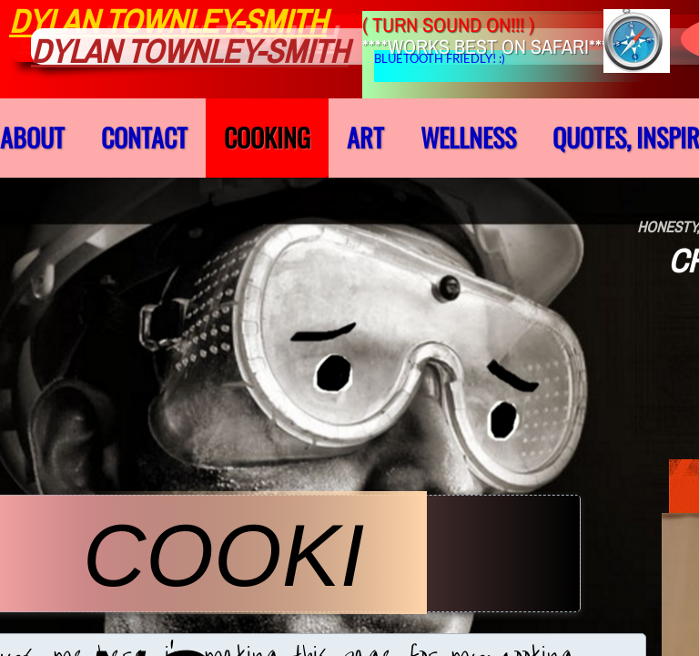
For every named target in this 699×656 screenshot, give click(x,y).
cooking (267, 137)
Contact (144, 137)
